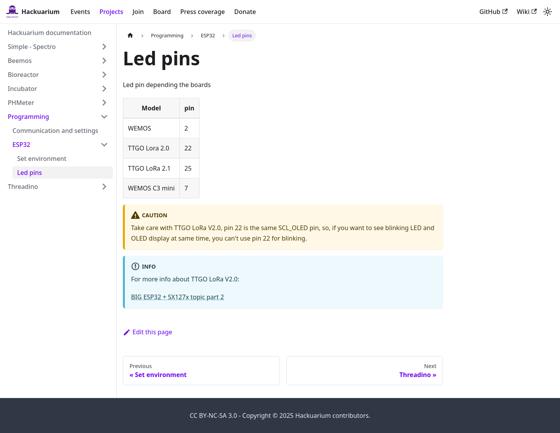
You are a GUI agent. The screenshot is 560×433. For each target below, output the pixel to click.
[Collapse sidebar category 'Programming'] (104, 116)
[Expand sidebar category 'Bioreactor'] (104, 74)
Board (162, 11)
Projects (111, 11)
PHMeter (21, 102)
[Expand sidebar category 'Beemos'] (104, 60)
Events (80, 11)
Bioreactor (23, 74)
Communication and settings (55, 130)
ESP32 (21, 144)
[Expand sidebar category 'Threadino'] (104, 186)
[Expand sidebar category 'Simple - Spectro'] (104, 46)
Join (138, 11)
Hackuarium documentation (49, 32)
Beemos (20, 60)
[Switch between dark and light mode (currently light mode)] (547, 11)
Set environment (41, 158)
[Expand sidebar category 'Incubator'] (104, 88)
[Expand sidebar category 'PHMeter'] (104, 102)
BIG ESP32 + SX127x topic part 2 (177, 297)
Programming (28, 116)
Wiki (527, 11)
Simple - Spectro (32, 46)
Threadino (23, 186)
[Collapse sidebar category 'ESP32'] (104, 144)
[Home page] (130, 36)
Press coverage (202, 11)
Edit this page (147, 332)
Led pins (29, 172)
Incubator (22, 88)
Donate (245, 11)
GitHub (494, 11)
